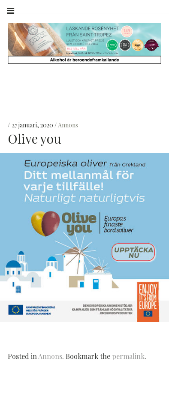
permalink (128, 356)
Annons (68, 125)
